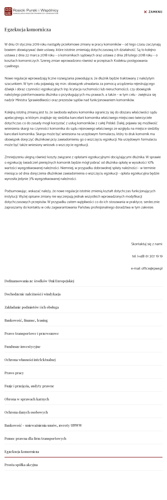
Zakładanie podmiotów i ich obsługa (32, 307)
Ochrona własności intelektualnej (30, 359)
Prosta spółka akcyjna (21, 464)
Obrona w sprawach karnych (27, 399)
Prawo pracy (14, 373)
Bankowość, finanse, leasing (26, 320)
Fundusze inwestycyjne (23, 346)
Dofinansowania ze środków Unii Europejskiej (39, 281)
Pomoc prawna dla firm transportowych (35, 438)
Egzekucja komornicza (22, 451)
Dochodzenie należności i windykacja (33, 294)
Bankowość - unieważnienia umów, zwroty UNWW (43, 425)
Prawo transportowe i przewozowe (32, 333)
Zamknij (155, 12)
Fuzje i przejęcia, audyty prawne (29, 386)
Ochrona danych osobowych (26, 412)
